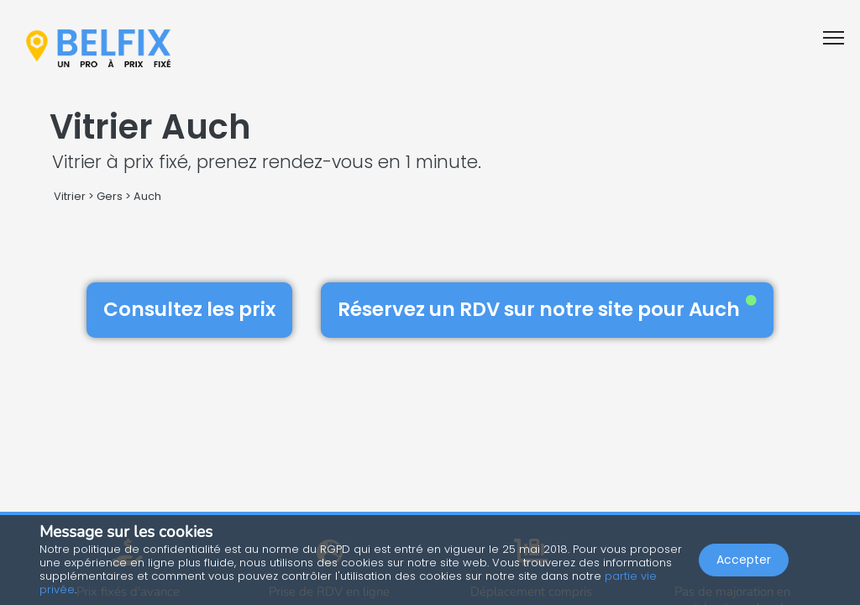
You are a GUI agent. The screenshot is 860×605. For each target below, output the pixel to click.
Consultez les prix (189, 309)
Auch (147, 196)
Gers (110, 196)
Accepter (743, 559)
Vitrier (70, 196)
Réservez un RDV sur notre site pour (547, 309)
